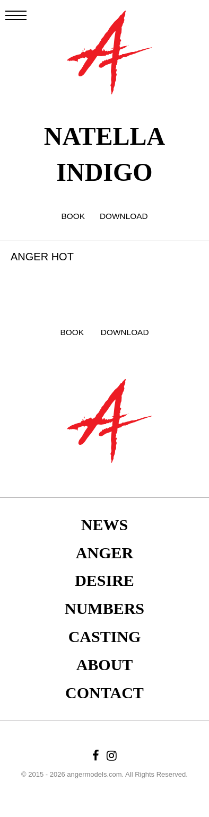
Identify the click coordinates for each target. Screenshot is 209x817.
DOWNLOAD (124, 216)
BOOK (72, 216)
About (104, 664)
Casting (104, 636)
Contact (104, 692)
